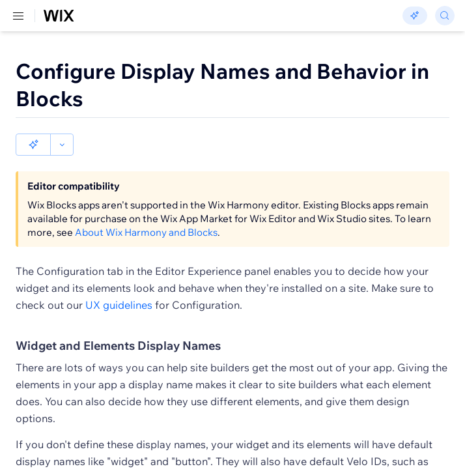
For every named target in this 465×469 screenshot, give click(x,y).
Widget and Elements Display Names (118, 345)
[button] (33, 144)
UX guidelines (118, 304)
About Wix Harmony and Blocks (146, 232)
